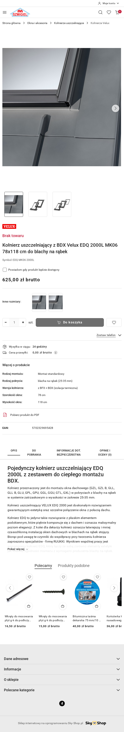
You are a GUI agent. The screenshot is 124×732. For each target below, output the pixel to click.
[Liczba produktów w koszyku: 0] (117, 12)
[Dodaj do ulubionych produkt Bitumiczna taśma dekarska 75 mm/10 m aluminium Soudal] (97, 577)
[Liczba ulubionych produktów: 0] (109, 12)
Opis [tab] (14, 450)
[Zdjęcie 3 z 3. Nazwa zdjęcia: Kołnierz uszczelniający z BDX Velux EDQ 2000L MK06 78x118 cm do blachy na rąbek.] (62, 204)
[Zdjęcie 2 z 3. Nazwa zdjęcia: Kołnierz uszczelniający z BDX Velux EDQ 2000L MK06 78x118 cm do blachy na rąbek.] (37, 204)
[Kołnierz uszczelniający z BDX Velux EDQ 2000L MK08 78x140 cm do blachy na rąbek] (56, 302)
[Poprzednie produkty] (9, 588)
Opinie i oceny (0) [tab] (105, 452)
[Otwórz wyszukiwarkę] (100, 12)
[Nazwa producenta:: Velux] (9, 226)
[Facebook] (62, 703)
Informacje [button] (62, 669)
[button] (115, 108)
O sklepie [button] (62, 680)
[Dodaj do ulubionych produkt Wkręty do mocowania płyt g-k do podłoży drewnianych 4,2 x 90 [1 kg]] (29, 577)
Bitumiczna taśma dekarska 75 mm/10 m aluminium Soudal (87, 618)
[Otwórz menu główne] (4, 12)
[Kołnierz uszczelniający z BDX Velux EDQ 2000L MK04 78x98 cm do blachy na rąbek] (39, 302)
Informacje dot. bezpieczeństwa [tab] (69, 452)
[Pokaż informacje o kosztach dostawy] (56, 352)
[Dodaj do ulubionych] (114, 322)
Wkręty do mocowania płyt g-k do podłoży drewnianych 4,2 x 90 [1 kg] (19, 618)
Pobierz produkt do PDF (20, 415)
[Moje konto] (108, 3)
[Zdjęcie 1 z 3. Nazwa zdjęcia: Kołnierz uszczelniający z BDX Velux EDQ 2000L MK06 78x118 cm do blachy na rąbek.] (13, 204)
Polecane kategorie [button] (62, 690)
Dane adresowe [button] (62, 659)
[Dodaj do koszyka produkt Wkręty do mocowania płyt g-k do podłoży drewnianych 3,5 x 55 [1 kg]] (62, 606)
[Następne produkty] (114, 588)
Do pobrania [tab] (34, 452)
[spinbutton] (14, 322)
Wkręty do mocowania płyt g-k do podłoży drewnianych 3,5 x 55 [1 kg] (53, 618)
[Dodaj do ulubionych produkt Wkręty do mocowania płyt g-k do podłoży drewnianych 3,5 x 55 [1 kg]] (63, 577)
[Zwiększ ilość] (23, 322)
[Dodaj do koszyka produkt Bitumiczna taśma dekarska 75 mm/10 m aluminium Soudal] (96, 606)
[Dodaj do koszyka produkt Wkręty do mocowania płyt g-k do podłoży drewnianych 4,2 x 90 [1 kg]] (28, 606)
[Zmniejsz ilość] (5, 322)
